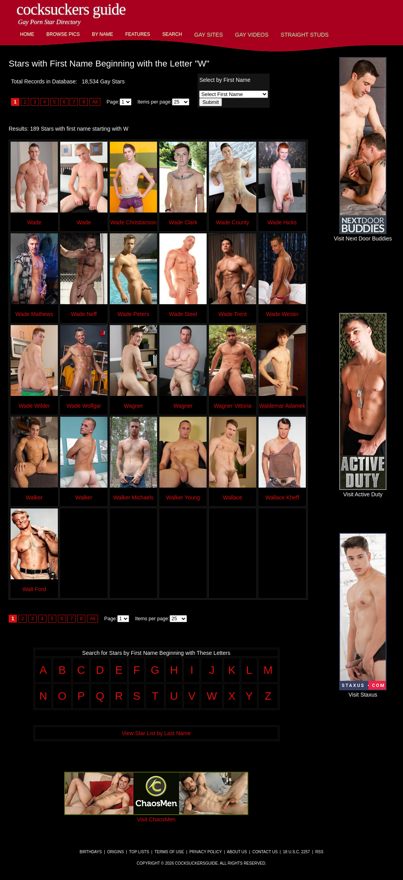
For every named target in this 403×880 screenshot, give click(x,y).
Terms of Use (169, 852)
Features (137, 34)
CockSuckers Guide (71, 9)
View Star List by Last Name (156, 733)
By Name (102, 34)
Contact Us (264, 852)
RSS (319, 852)
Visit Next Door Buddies (363, 235)
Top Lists (139, 852)
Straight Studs (305, 34)
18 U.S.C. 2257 (296, 852)
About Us (237, 852)
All (95, 102)
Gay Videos (251, 34)
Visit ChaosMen (156, 816)
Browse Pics (63, 34)
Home (27, 34)
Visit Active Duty (362, 491)
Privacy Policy (205, 852)
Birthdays (90, 852)
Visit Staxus (362, 691)
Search (172, 34)
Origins (115, 852)
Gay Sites (208, 34)
